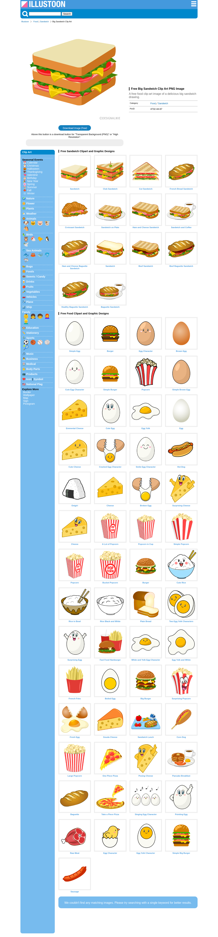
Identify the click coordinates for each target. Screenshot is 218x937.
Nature (30, 198)
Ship (29, 307)
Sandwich (44, 21)
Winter (31, 193)
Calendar (32, 162)
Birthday (32, 178)
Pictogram (29, 403)
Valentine (32, 174)
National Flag (34, 384)
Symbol (38, 379)
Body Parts (33, 369)
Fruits (29, 286)
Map (25, 398)
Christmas (33, 165)
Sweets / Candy (35, 276)
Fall (29, 190)
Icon (29, 379)
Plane (29, 301)
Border (27, 392)
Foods (30, 271)
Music (30, 353)
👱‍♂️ (26, 321)
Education (32, 327)
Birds (29, 234)
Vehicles (31, 296)
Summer (32, 187)
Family (26, 312)
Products (31, 374)
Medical (31, 363)
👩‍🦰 (47, 316)
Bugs (29, 266)
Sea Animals (34, 250)
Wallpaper (29, 395)
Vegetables (33, 291)
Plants (30, 208)
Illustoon (25, 21)
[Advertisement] (163, 55)
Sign (25, 400)
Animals (31, 218)
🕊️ (26, 244)
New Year (32, 181)
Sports (30, 337)
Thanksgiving (34, 171)
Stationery (32, 332)
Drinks (30, 281)
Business (32, 358)
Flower (30, 203)
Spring (31, 184)
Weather (31, 213)
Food (35, 21)
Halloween (33, 168)
